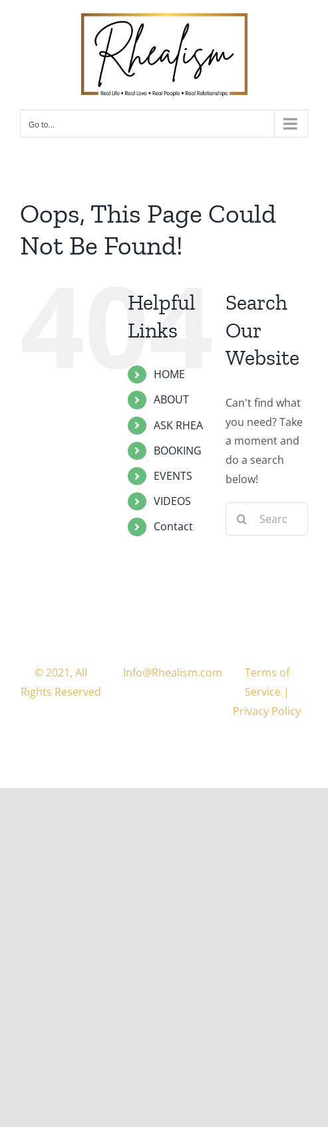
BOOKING (178, 450)
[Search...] (267, 519)
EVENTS (173, 475)
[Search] (242, 519)
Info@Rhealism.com (172, 672)
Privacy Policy (267, 711)
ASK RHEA (178, 425)
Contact (173, 526)
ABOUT (171, 399)
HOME (169, 374)
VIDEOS (172, 501)
